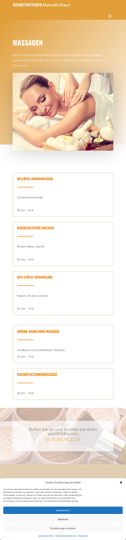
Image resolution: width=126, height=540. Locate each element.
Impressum (82, 535)
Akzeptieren (63, 510)
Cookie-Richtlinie (46, 535)
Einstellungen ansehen (63, 528)
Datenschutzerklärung (65, 535)
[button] (121, 482)
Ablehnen (63, 519)
